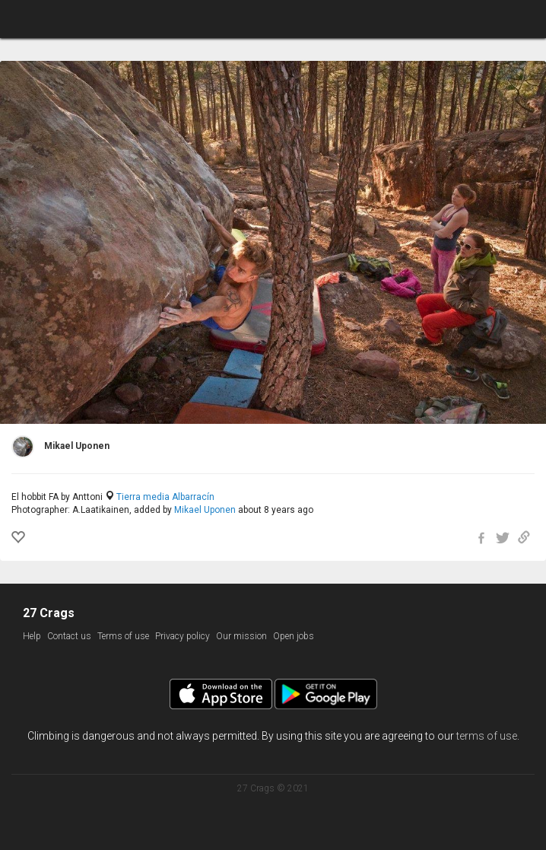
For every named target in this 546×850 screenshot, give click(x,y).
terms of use (486, 736)
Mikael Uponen (205, 510)
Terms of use (123, 636)
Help (32, 636)
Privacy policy (182, 636)
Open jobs (293, 636)
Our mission (241, 636)
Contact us (69, 636)
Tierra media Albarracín (165, 497)
